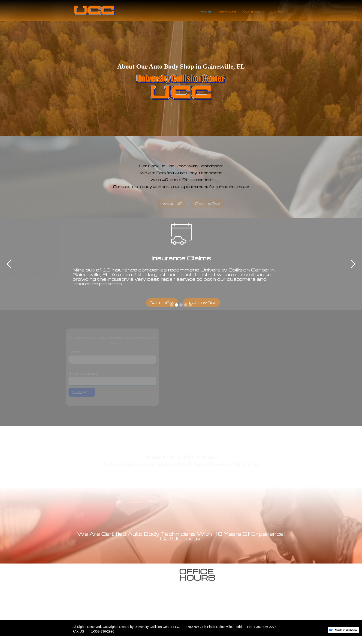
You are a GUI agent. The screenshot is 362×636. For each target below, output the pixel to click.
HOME (206, 11)
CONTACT (277, 11)
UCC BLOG (251, 11)
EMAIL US (185, 203)
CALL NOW (221, 203)
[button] (9, 264)
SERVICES (227, 11)
